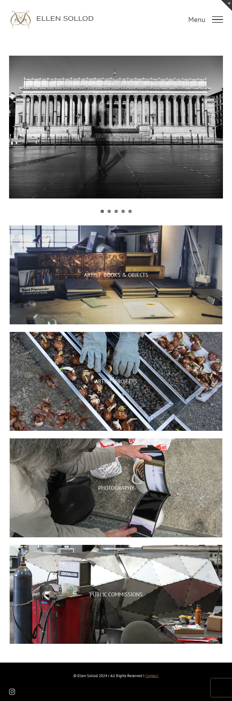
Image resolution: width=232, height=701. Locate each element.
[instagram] (12, 692)
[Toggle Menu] (217, 19)
